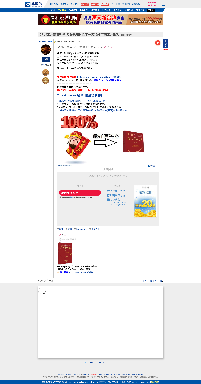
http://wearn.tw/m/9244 (80, 272)
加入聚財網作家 (138, 374)
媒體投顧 (136, 4)
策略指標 (140, 10)
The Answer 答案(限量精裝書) (79, 95)
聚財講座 (73, 10)
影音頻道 (117, 10)
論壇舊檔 (69, 374)
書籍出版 (85, 374)
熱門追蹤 (126, 4)
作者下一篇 (157, 280)
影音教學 (106, 10)
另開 (151, 165)
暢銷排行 (84, 10)
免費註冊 (152, 2)
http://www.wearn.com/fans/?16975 (99, 77)
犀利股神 (116, 4)
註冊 (72, 197)
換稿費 (165, 50)
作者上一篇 (146, 280)
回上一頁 (90, 362)
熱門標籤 (85, 4)
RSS (100, 374)
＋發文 (166, 43)
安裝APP (60, 374)
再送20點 (152, 5)
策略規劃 (95, 229)
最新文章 (64, 4)
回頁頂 (102, 362)
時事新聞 (129, 10)
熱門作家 (95, 4)
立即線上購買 (116, 191)
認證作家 (77, 374)
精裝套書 (95, 10)
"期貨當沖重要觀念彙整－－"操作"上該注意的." (82, 100)
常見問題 (117, 374)
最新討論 (54, 4)
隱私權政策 (108, 374)
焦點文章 (75, 4)
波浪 (70, 229)
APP (44, 64)
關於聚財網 (126, 374)
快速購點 (119, 202)
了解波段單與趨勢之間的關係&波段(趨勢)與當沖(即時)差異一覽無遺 (92, 110)
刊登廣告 (94, 374)
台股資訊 (51, 10)
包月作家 (105, 4)
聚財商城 (62, 10)
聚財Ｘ (151, 10)
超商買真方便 (116, 195)
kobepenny (126, 35)
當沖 (61, 229)
